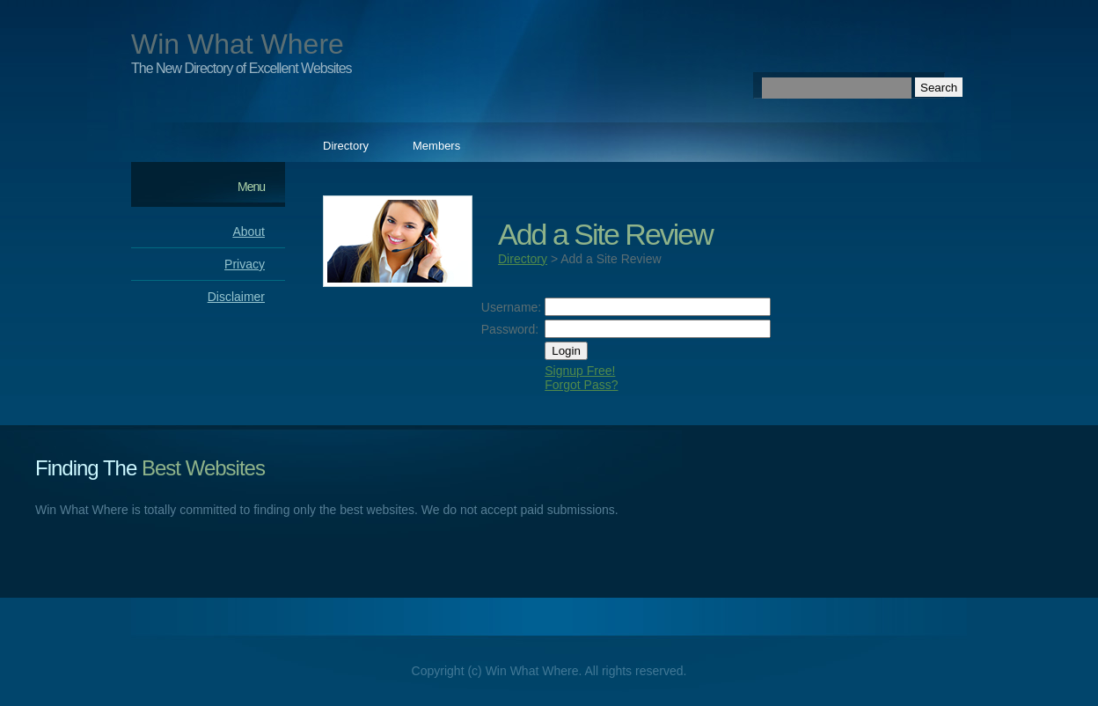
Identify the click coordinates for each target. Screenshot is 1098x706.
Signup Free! (580, 371)
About (248, 231)
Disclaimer (236, 297)
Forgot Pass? (581, 385)
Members (436, 145)
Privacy (244, 264)
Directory (346, 145)
